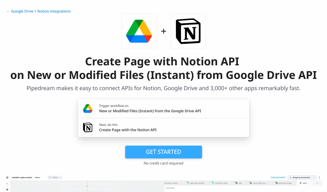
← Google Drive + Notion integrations (38, 11)
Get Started (163, 151)
